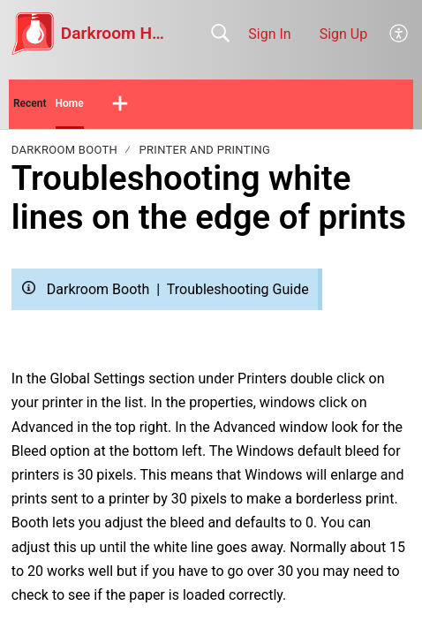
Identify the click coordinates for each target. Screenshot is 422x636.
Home (70, 103)
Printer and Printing (205, 149)
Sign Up (344, 34)
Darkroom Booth (64, 149)
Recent (30, 103)
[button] (399, 33)
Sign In (269, 34)
